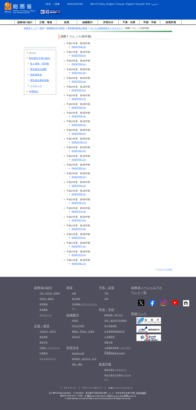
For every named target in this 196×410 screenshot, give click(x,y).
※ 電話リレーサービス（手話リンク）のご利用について (110, 396)
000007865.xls (79, 194)
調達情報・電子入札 (113, 315)
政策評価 (171, 22)
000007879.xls (79, 255)
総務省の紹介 (25, 22)
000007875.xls (79, 229)
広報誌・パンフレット (50, 348)
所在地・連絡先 (47, 299)
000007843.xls (79, 90)
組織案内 (87, 22)
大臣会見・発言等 (48, 331)
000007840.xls (79, 64)
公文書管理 (109, 337)
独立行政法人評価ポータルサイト (117, 377)
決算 (106, 299)
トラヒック (36, 85)
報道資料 (44, 337)
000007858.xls (79, 168)
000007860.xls (79, 177)
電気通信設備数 (38, 69)
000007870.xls (79, 211)
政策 (66, 22)
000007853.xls (79, 151)
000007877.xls (79, 246)
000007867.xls (79, 203)
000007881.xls (79, 263)
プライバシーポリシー (92, 388)
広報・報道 (45, 22)
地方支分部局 (78, 326)
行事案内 (44, 353)
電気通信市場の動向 (39, 58)
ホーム (32, 52)
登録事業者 (36, 74)
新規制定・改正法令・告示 (84, 359)
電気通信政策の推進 (77, 28)
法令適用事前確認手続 (114, 331)
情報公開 (108, 342)
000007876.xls (79, 237)
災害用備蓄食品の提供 (114, 353)
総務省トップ (30, 28)
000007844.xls (79, 99)
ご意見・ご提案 (52, 4)
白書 (74, 293)
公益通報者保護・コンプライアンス (117, 350)
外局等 (75, 320)
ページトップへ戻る (164, 269)
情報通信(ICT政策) (56, 28)
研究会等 (76, 337)
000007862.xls (79, 185)
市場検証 (33, 91)
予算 (106, 293)
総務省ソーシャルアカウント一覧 (146, 290)
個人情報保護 (110, 326)
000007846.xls (79, 116)
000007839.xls (79, 55)
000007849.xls (79, 125)
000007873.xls (79, 220)
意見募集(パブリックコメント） (84, 306)
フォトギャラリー (48, 359)
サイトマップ (70, 388)
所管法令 (108, 22)
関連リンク (139, 314)
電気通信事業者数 (39, 80)
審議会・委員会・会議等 (83, 331)
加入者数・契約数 (39, 63)
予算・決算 (129, 22)
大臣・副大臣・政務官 (50, 293)
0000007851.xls (79, 142)
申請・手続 (149, 22)
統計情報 (76, 299)
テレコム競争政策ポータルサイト (106, 28)
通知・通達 (77, 364)
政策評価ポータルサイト (115, 370)
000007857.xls (79, 159)
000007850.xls (79, 133)
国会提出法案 (78, 353)
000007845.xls (79, 107)
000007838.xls (79, 47)
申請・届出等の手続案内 (115, 320)
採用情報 (44, 304)
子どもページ (46, 315)
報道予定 (44, 342)
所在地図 (141, 393)
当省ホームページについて (120, 388)
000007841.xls (79, 73)
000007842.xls (79, 81)
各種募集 (44, 310)
